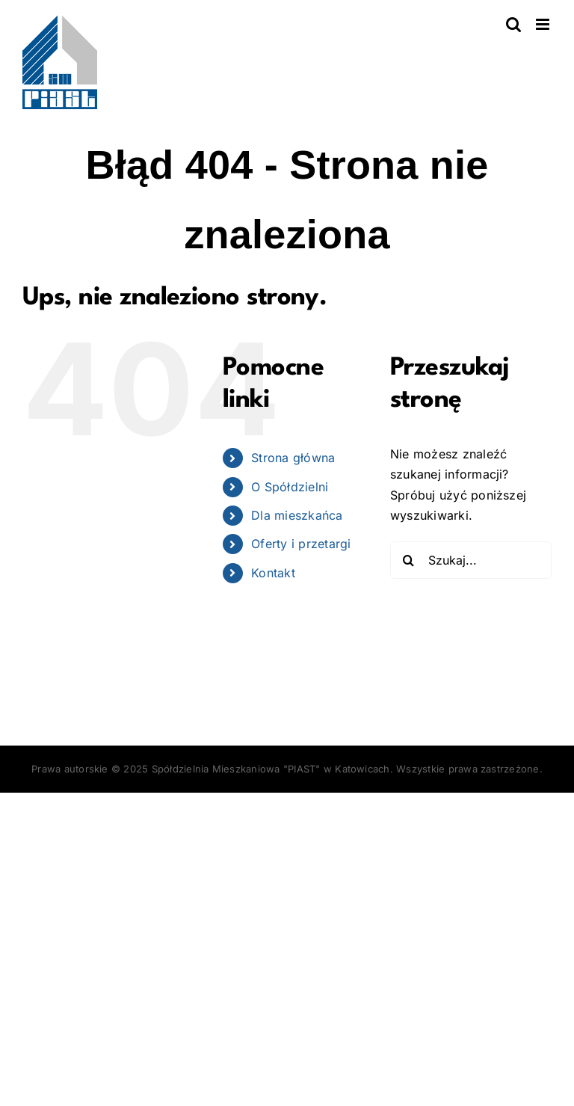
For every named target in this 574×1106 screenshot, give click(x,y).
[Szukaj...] (471, 560)
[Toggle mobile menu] (544, 24)
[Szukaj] (409, 560)
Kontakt (273, 572)
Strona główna (293, 457)
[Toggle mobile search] (513, 24)
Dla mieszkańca (296, 515)
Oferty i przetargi (301, 543)
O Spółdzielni (289, 486)
